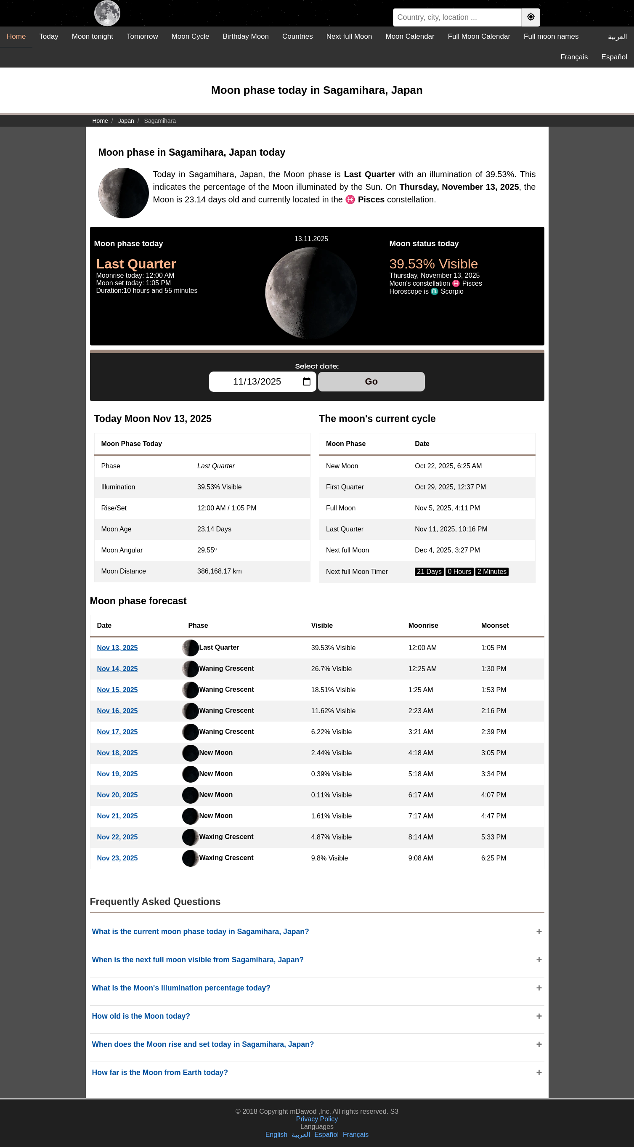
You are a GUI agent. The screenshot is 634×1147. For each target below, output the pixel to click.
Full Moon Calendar (479, 36)
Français (574, 57)
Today (48, 36)
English (276, 1134)
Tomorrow (142, 36)
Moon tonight (92, 36)
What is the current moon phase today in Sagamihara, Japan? (200, 931)
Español (614, 57)
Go (371, 381)
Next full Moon (349, 36)
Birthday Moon (246, 36)
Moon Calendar (409, 36)
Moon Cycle (191, 36)
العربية (617, 37)
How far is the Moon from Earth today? (160, 1072)
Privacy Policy (317, 1119)
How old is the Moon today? (141, 1016)
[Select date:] (262, 382)
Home (16, 36)
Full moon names (551, 36)
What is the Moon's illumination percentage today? (181, 988)
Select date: (317, 366)
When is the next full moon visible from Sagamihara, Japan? (198, 960)
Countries (297, 36)
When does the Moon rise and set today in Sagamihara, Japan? (203, 1044)
